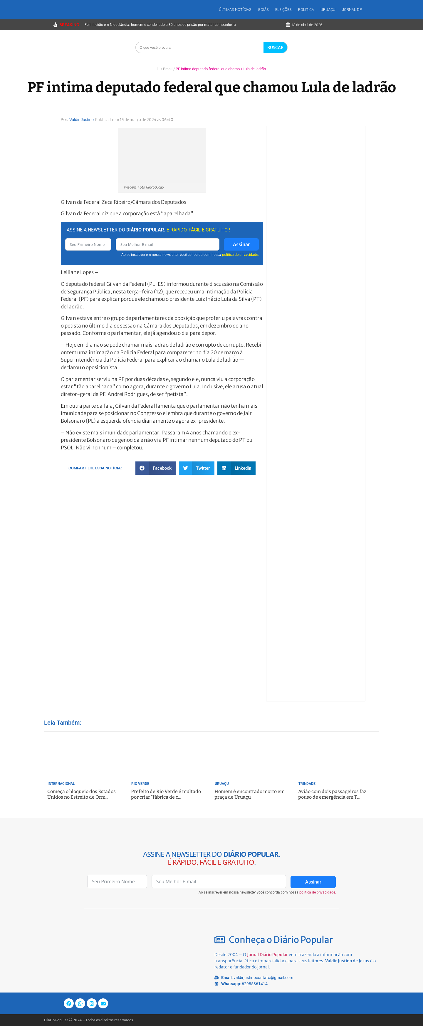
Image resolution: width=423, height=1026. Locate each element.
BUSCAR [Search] (275, 47)
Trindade (306, 784)
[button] (155, 468)
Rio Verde (140, 784)
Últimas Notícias (235, 9)
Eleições (283, 9)
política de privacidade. (240, 255)
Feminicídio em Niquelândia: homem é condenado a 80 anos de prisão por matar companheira (160, 25)
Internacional (61, 784)
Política (306, 9)
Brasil (167, 69)
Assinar (241, 244)
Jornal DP (352, 9)
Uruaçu (327, 9)
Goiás (263, 9)
